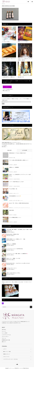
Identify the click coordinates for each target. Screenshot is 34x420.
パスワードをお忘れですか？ (8, 89)
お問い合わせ (4, 329)
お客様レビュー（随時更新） (11, 243)
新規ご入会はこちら (6, 90)
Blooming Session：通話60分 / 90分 (12, 234)
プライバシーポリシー (5, 336)
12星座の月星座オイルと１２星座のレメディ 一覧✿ (15, 239)
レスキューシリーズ (6, 356)
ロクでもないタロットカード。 (11, 268)
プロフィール (4, 338)
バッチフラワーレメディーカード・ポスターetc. (10, 359)
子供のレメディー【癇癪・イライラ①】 (13, 258)
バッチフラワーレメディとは (6, 334)
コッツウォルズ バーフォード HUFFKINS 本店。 (14, 248)
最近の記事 (9, 150)
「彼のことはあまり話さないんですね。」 (13, 272)
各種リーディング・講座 (7, 351)
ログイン (7, 86)
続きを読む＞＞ (4, 146)
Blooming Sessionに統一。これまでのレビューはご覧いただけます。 (18, 263)
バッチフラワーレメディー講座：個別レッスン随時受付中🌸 (17, 253)
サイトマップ (4, 331)
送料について (4, 341)
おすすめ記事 (24, 150)
